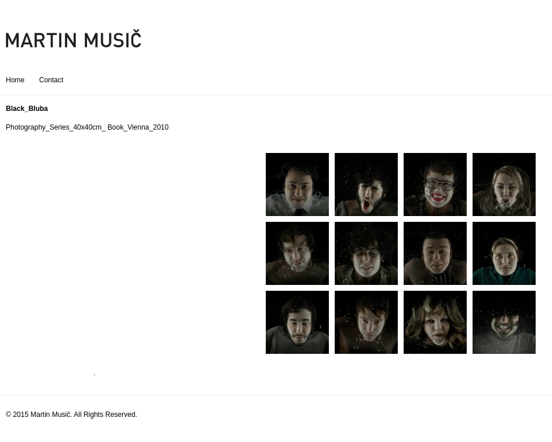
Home (15, 80)
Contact (51, 80)
